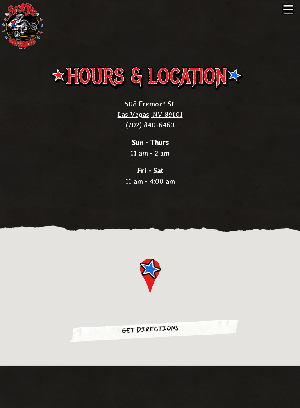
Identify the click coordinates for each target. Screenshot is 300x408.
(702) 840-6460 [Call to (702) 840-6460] (150, 125)
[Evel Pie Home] (25, 25)
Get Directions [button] (149, 329)
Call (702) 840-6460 (149, 376)
